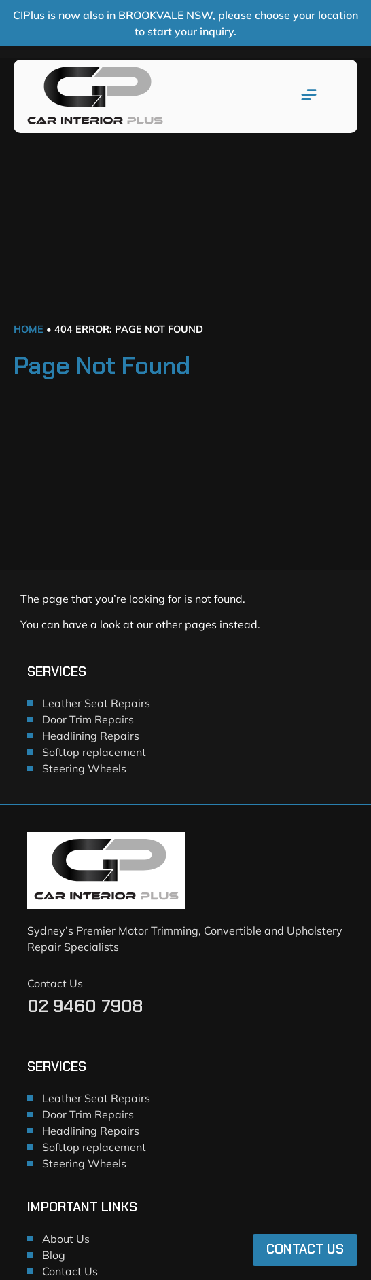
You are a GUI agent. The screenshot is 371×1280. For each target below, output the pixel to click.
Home (28, 329)
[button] (309, 96)
